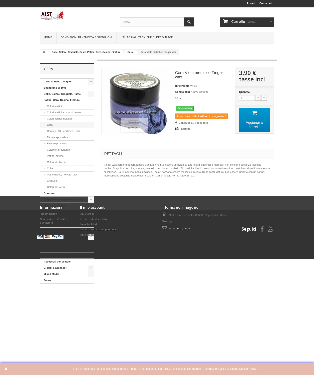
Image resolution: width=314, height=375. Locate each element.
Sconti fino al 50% (55, 87)
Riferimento (182, 85)
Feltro (47, 280)
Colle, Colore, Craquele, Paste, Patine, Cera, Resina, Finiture (63, 96)
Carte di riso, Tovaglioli (58, 81)
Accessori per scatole (57, 261)
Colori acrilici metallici (59, 118)
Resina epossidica (57, 137)
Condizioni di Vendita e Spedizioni (86, 37)
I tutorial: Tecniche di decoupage (147, 37)
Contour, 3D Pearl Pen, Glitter (64, 131)
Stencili (48, 230)
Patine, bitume (55, 155)
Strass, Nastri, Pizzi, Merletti (61, 255)
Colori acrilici (54, 106)
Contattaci (265, 3)
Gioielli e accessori (55, 267)
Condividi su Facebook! (193, 122)
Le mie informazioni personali (98, 332)
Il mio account (92, 310)
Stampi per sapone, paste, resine (64, 224)
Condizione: (182, 91)
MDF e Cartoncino (55, 205)
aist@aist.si (183, 331)
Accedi (251, 3)
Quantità (244, 91)
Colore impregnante (58, 149)
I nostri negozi (48, 317)
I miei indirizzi (88, 327)
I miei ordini (87, 317)
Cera (49, 124)
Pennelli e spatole (55, 242)
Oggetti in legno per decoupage (63, 199)
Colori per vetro (55, 187)
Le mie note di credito (93, 322)
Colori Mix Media (56, 162)
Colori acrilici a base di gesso (63, 112)
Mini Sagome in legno (57, 211)
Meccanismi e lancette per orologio (65, 236)
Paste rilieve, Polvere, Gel (61, 174)
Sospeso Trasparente (57, 249)
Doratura (49, 193)
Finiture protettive (56, 143)
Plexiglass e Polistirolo (58, 218)
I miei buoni (87, 338)
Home (48, 37)
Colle (49, 168)
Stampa (185, 128)
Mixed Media (51, 274)
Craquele (51, 180)
